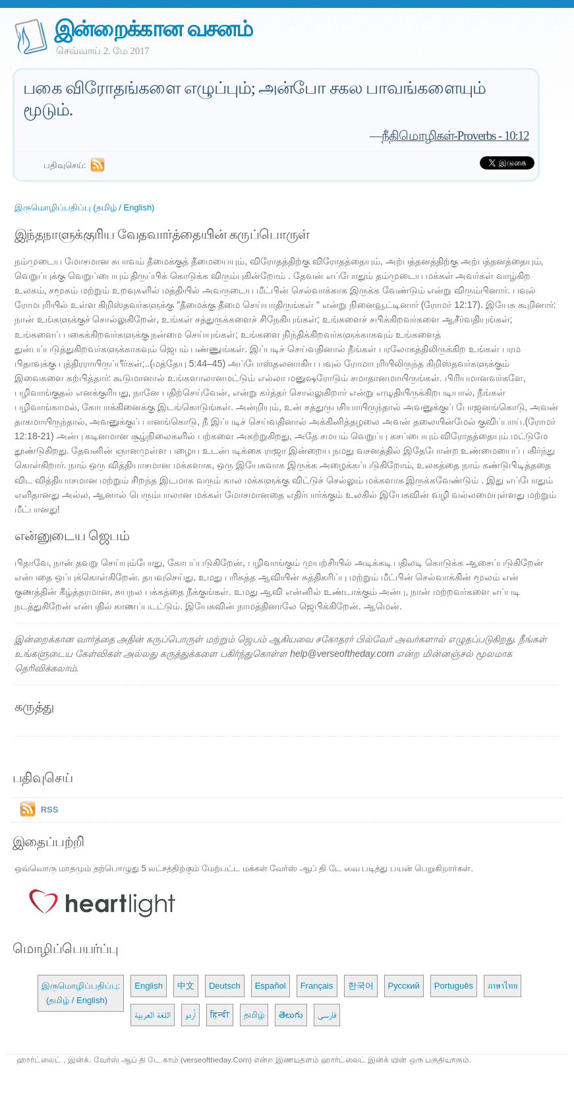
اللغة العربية (152, 1015)
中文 (185, 986)
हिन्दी (219, 1015)
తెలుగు (291, 1015)
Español (270, 986)
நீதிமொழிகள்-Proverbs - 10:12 (455, 135)
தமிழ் (254, 1015)
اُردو (190, 1015)
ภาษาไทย (502, 986)
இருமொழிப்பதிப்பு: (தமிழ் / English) (81, 993)
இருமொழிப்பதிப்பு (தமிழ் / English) (84, 207)
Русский (404, 986)
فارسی (327, 1015)
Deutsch (225, 986)
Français (317, 986)
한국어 (361, 986)
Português (453, 986)
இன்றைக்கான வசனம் (153, 28)
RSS (50, 810)
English (148, 986)
